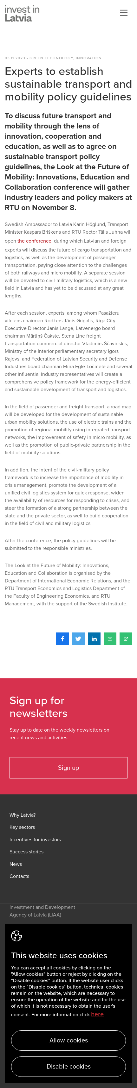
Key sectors (22, 827)
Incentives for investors (35, 840)
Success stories (26, 852)
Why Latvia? (23, 815)
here (97, 1014)
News (16, 864)
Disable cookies (69, 1066)
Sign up (68, 768)
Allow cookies (68, 1040)
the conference (34, 241)
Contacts (19, 876)
